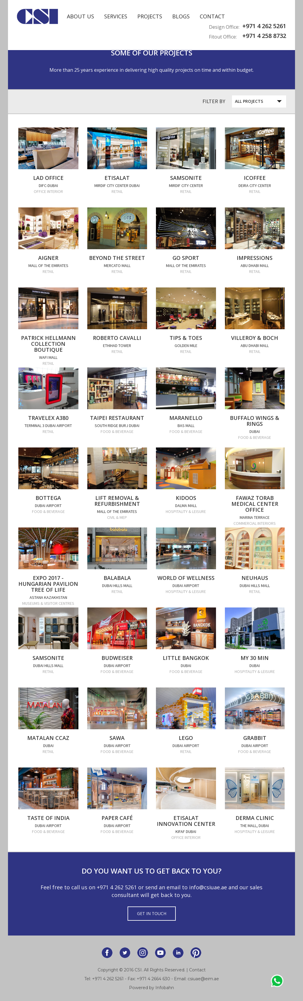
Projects (149, 16)
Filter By (213, 101)
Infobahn (164, 987)
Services (115, 16)
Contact (212, 16)
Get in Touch (151, 913)
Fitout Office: (223, 36)
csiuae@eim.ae (203, 978)
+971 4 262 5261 (117, 887)
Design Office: (224, 27)
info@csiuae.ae (208, 887)
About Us (80, 16)
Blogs (181, 16)
